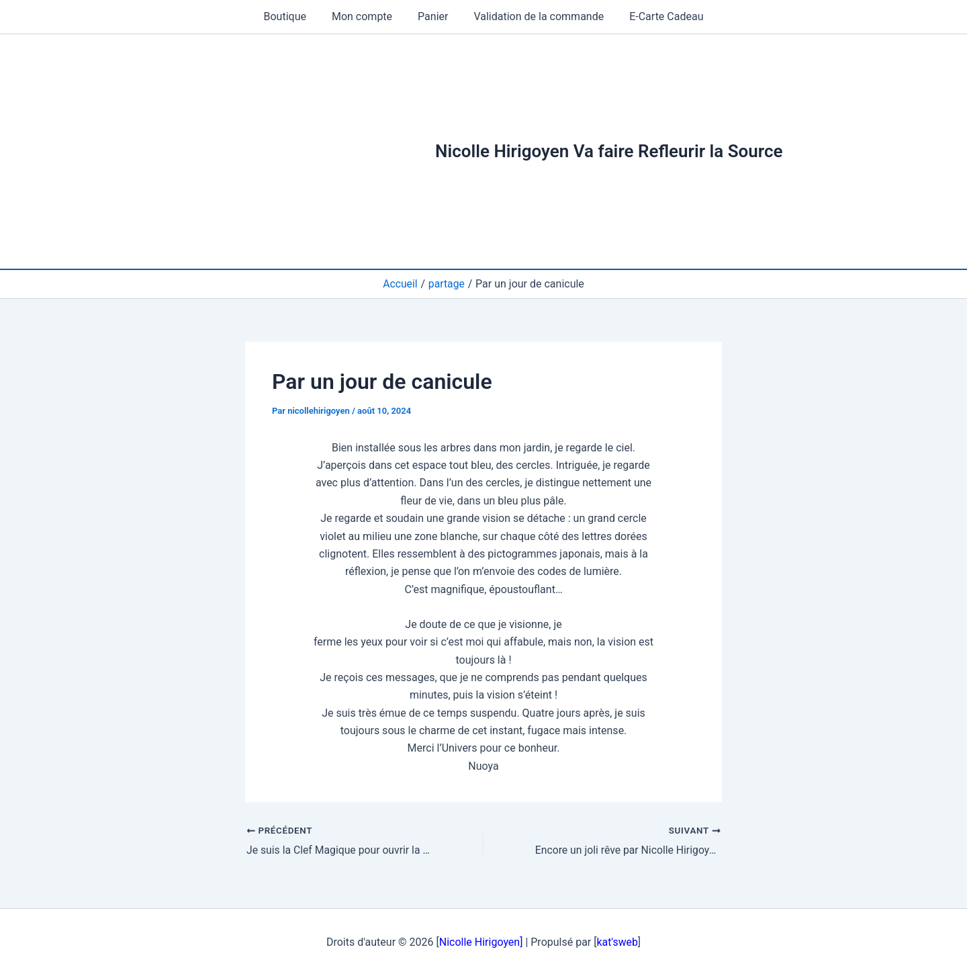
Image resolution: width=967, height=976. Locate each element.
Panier (433, 16)
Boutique (293, 16)
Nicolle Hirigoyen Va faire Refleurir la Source (609, 151)
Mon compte (366, 16)
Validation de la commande (534, 16)
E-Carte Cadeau (658, 16)
